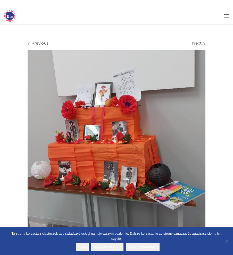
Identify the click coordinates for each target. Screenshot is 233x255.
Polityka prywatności (143, 247)
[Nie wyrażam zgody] (226, 241)
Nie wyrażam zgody (107, 247)
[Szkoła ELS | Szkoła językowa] (9, 15)
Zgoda (82, 247)
